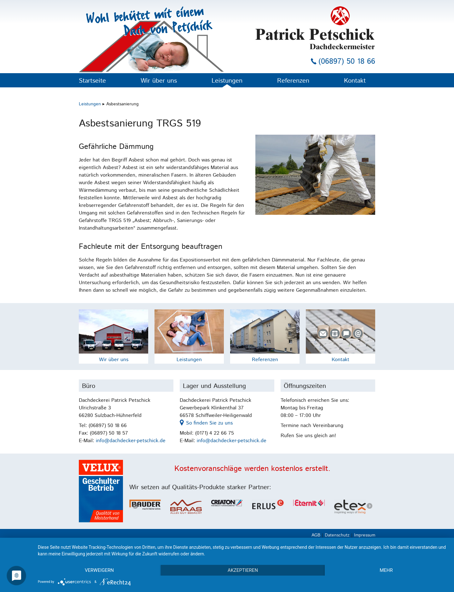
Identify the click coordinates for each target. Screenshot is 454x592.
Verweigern (99, 570)
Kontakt (355, 80)
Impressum (364, 535)
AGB (315, 535)
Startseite (92, 80)
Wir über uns (159, 80)
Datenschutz (337, 535)
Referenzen (293, 80)
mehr (386, 570)
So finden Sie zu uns (209, 423)
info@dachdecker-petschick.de (131, 440)
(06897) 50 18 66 (346, 61)
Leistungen (227, 80)
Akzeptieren (243, 570)
